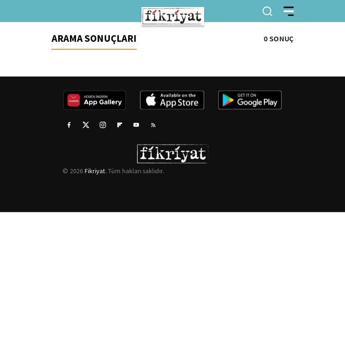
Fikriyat (94, 171)
